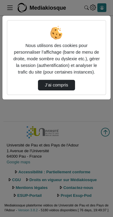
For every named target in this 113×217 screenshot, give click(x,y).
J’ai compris (56, 85)
